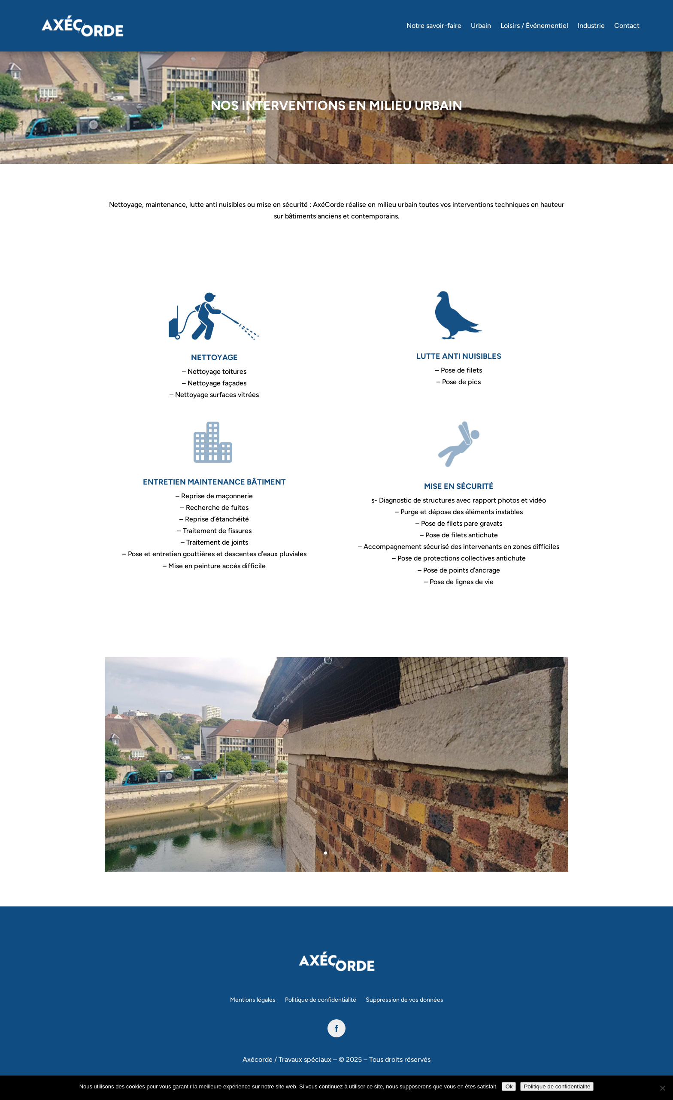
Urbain (481, 25)
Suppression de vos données (404, 1000)
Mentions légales (253, 1000)
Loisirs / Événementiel (534, 25)
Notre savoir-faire (433, 25)
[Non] (662, 1088)
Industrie (591, 25)
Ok (508, 1086)
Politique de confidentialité (320, 1000)
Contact (627, 25)
